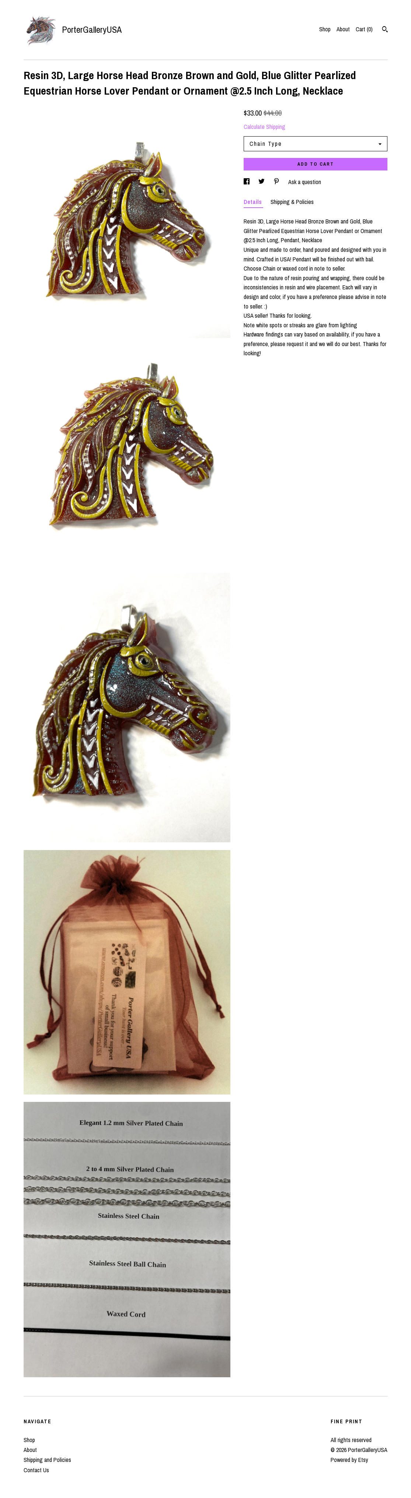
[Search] (385, 30)
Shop (325, 29)
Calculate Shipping (264, 127)
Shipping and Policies (47, 1460)
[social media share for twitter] (262, 182)
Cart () (364, 29)
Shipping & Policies (292, 202)
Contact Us (36, 1470)
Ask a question (304, 182)
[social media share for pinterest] (277, 182)
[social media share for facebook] (247, 182)
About (343, 29)
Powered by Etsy (349, 1460)
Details (253, 202)
